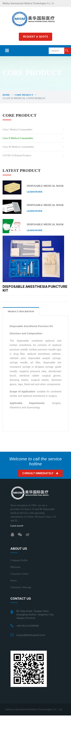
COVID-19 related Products (17, 155)
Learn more (34, 191)
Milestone (16, 567)
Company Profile (19, 560)
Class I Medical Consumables (17, 129)
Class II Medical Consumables (18, 138)
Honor (14, 580)
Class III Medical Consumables (18, 147)
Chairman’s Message (21, 587)
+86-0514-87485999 (27, 625)
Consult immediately (40, 473)
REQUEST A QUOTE (35, 36)
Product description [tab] (21, 311)
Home (6, 95)
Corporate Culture (20, 574)
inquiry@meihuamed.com (30, 635)
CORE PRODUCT (24, 95)
